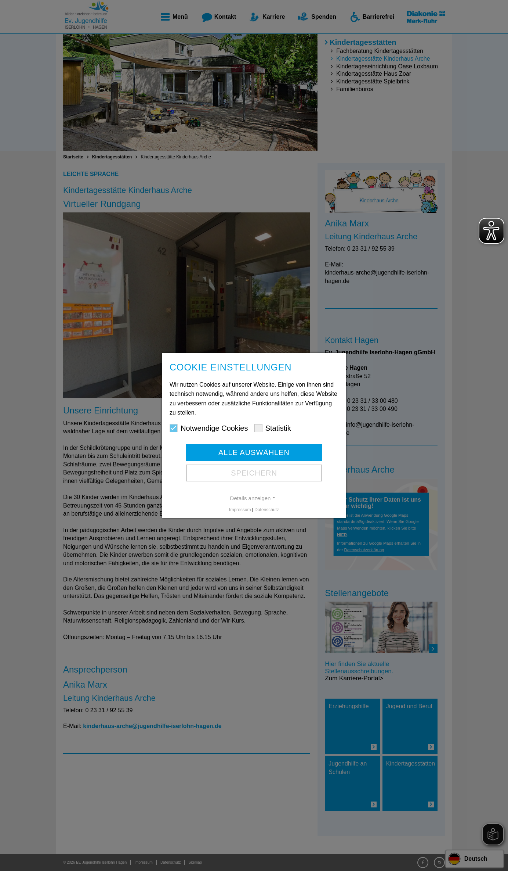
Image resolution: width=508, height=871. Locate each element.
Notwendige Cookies (209, 428)
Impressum (240, 509)
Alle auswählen (254, 452)
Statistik (272, 428)
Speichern (254, 473)
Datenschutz (266, 509)
